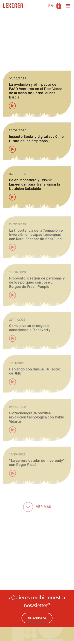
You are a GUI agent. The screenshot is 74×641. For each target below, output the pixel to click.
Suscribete (37, 618)
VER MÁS (37, 507)
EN (50, 6)
